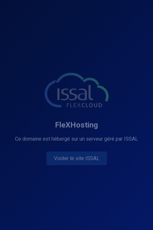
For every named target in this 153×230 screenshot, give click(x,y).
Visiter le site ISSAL (76, 159)
